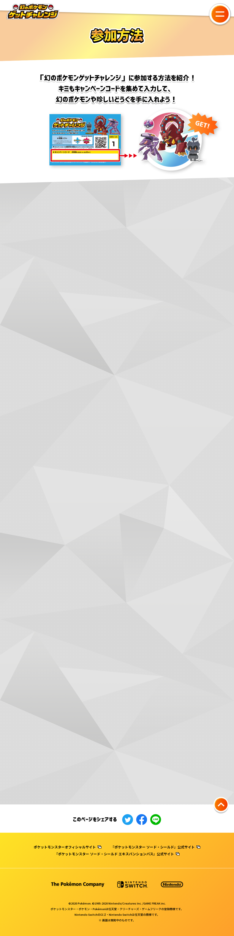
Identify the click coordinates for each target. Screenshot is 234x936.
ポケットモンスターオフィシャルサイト (65, 847)
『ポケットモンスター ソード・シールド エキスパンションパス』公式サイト (114, 853)
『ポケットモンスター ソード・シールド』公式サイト (153, 847)
